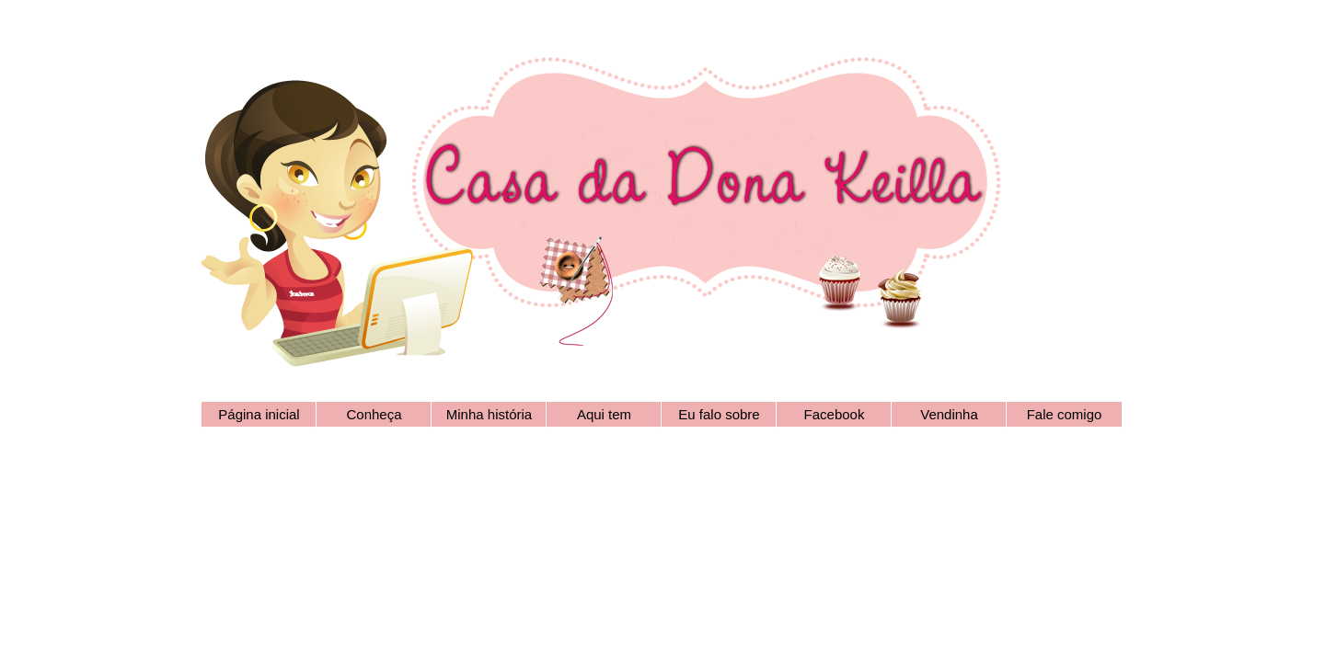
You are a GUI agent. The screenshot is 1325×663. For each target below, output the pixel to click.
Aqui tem (604, 414)
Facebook (834, 414)
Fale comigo (1064, 414)
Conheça (373, 414)
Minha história (489, 414)
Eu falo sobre (718, 414)
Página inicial (258, 414)
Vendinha (949, 414)
